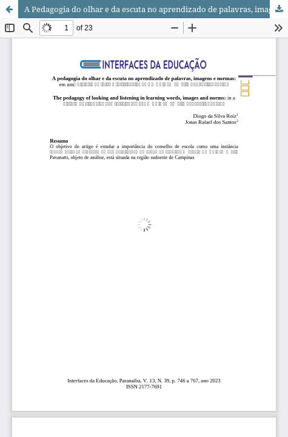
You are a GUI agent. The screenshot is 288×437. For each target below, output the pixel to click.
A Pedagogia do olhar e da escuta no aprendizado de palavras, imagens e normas (156, 9)
